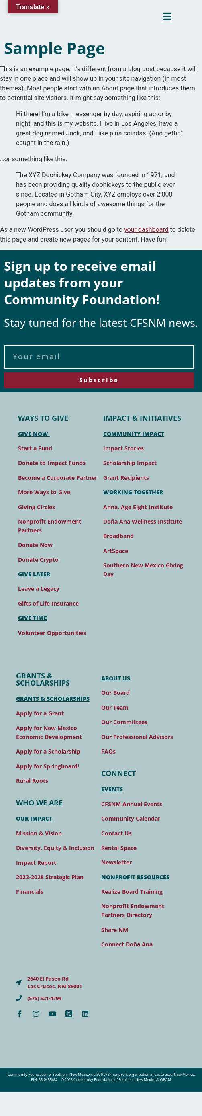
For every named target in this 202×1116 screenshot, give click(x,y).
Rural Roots (32, 780)
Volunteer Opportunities (52, 633)
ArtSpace (115, 551)
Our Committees (124, 722)
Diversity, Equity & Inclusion (55, 848)
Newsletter (116, 862)
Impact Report (36, 862)
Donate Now (35, 545)
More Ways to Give (44, 492)
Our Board (115, 692)
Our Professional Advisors (137, 737)
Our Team (115, 707)
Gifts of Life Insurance (48, 603)
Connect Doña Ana (127, 944)
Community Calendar (130, 818)
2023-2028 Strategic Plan (50, 877)
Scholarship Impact (130, 463)
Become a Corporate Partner (57, 477)
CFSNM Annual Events (131, 804)
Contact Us (116, 833)
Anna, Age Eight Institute (138, 507)
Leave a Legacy (38, 588)
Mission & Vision (39, 833)
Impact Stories (123, 448)
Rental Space (119, 848)
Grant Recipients (126, 477)
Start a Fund (35, 448)
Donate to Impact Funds (52, 463)
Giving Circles (36, 507)
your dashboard (146, 229)
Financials (29, 891)
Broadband (118, 536)
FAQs (108, 751)
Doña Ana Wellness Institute (142, 521)
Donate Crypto (38, 559)
